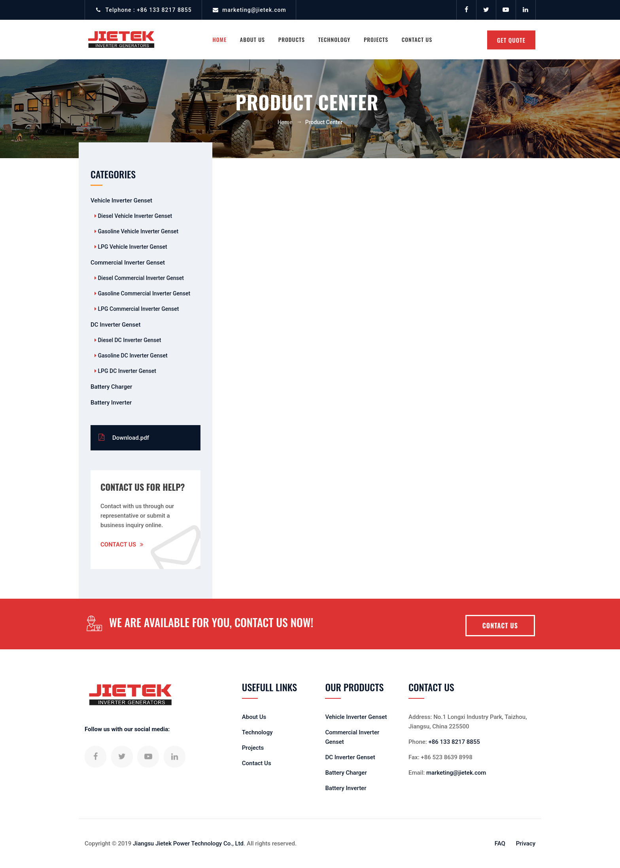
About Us (254, 716)
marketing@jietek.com (254, 10)
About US (252, 39)
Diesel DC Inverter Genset (128, 340)
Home (219, 39)
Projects (376, 39)
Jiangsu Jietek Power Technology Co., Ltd (188, 843)
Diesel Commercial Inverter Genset (140, 278)
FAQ (500, 843)
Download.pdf (123, 437)
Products (291, 39)
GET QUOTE (511, 40)
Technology (334, 39)
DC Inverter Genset (115, 324)
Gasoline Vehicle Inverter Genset (137, 231)
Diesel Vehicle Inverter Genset (134, 216)
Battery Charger (111, 386)
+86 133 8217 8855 (164, 10)
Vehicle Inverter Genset (121, 200)
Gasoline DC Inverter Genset (132, 355)
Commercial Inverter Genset (128, 262)
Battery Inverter (111, 402)
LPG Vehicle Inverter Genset (131, 247)
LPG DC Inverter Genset (126, 371)
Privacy (525, 843)
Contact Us (417, 39)
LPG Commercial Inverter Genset (137, 309)
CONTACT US (500, 625)
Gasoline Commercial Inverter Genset (143, 293)
